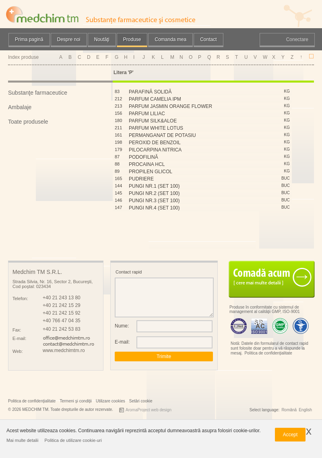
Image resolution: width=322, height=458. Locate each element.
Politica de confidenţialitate (268, 353)
